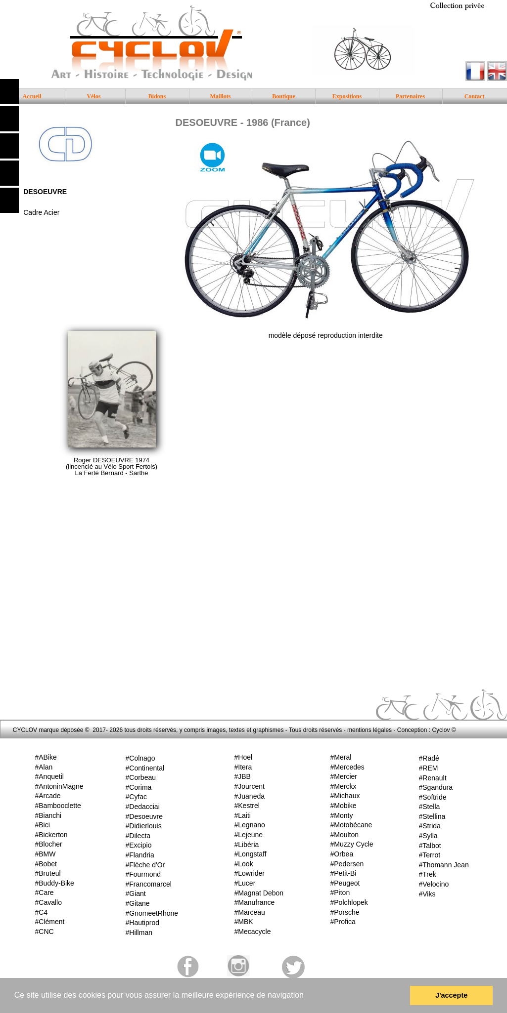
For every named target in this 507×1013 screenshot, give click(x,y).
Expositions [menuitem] (347, 96)
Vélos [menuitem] (94, 96)
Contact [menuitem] (474, 96)
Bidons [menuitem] (157, 96)
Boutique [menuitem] (283, 96)
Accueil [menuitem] (32, 96)
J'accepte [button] (451, 995)
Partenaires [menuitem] (410, 96)
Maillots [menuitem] (220, 96)
